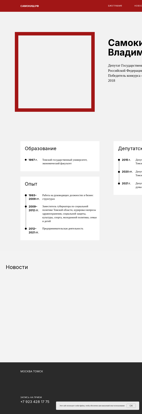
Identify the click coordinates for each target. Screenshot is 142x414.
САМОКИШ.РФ (29, 5)
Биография (115, 6)
